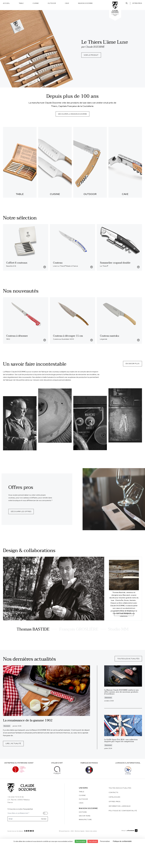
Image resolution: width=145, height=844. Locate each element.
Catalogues (114, 805)
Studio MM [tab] (118, 637)
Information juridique (120, 814)
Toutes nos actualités (120, 796)
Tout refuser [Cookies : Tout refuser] (92, 841)
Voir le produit (91, 55)
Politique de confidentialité (123, 818)
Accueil (6, 3)
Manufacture (85, 827)
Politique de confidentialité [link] (122, 841)
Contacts (113, 800)
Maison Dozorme (85, 3)
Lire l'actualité (13, 751)
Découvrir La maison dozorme (72, 114)
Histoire (83, 820)
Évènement (108, 705)
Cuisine (36, 3)
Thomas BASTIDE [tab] (33, 637)
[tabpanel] (72, 597)
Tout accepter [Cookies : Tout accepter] (80, 841)
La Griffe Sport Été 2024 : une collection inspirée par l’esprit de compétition (121, 748)
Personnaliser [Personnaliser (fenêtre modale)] (105, 841)
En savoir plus (132, 363)
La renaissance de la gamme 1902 (27, 728)
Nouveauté (7, 734)
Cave (67, 3)
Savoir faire (84, 824)
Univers (83, 796)
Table (21, 3)
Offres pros (137, 3)
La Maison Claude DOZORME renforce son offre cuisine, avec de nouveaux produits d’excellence (121, 700)
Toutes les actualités (128, 666)
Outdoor (52, 3)
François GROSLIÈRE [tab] (78, 637)
